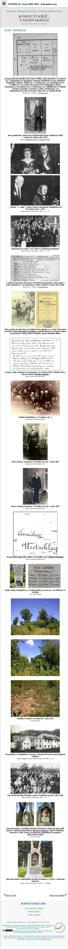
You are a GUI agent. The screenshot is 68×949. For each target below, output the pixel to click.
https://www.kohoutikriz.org (42, 939)
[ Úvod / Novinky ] (31, 908)
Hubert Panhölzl (56, 557)
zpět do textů (11, 895)
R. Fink (23, 758)
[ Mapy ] (37, 911)
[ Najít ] (30, 915)
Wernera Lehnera (40, 830)
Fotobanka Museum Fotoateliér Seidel (37, 139)
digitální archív (43, 93)
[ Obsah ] (31, 911)
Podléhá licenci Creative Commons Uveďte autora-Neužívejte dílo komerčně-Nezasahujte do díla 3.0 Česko (27, 931)
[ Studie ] (40, 908)
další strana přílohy (57, 895)
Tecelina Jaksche (41, 374)
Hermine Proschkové (28, 331)
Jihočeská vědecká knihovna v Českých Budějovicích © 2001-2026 (27, 922)
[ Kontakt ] (36, 915)
